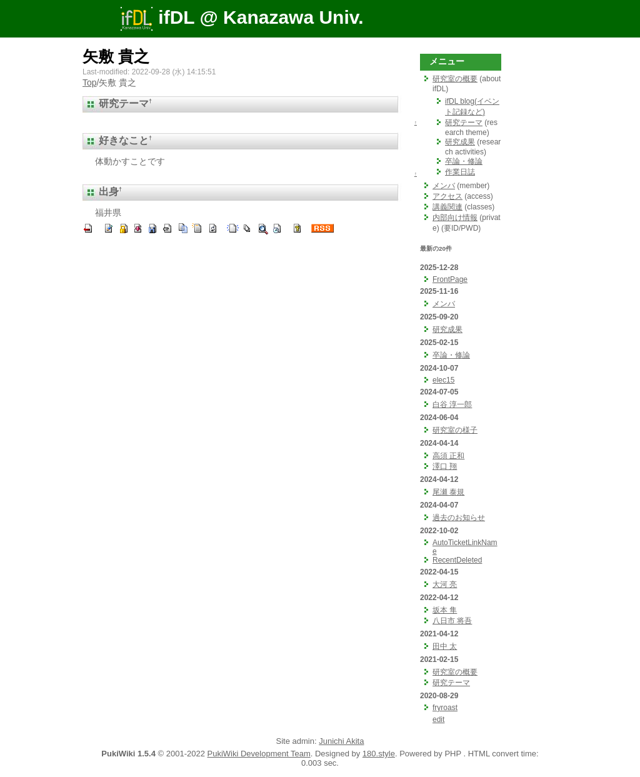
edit (438, 719)
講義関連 (447, 207)
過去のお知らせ (458, 517)
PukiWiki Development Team (259, 753)
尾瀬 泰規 (448, 492)
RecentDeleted (457, 560)
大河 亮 (444, 584)
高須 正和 (448, 455)
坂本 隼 (444, 610)
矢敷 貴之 (115, 56)
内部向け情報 (455, 217)
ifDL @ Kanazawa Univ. (242, 17)
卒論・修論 (463, 161)
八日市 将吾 (452, 620)
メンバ (443, 185)
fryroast (445, 707)
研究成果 (460, 142)
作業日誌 (460, 172)
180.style (378, 753)
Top (89, 83)
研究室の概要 (455, 78)
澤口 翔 (444, 466)
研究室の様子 (455, 430)
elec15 (443, 380)
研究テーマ (463, 122)
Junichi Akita (341, 741)
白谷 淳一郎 (452, 404)
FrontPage (450, 279)
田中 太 (444, 646)
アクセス (447, 196)
